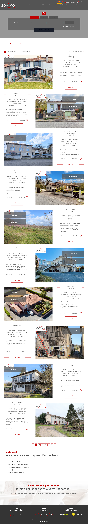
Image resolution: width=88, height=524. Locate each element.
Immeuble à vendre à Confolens (17, 462)
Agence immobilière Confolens (11, 43)
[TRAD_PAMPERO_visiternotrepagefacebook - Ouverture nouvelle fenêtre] (37, 514)
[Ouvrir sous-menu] (34, 5)
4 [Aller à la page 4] (45, 444)
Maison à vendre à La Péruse (16, 472)
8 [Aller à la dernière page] (51, 444)
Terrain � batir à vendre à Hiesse (17, 470)
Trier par (68, 51)
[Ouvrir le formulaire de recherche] (69, 22)
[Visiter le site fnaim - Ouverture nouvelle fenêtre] (73, 514)
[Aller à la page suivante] (55, 445)
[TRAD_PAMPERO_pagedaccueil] (8, 7)
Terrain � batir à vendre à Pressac (18, 464)
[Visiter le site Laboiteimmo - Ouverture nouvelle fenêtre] (44, 521)
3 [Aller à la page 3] (42, 444)
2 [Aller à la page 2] (39, 444)
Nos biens (37, 4)
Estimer (53, 17)
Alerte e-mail (79, 4)
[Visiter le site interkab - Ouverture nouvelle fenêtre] (64, 514)
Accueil (25, 4)
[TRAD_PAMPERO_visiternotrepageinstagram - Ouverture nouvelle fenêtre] (46, 514)
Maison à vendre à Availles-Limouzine (18, 467)
